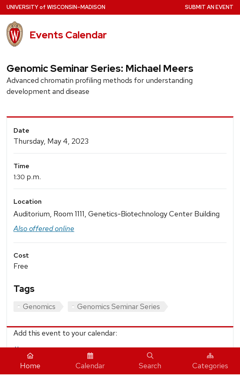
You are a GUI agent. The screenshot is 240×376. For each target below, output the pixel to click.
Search (150, 361)
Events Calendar (68, 35)
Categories (210, 361)
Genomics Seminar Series (118, 306)
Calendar (90, 361)
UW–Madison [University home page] (56, 7)
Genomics (39, 306)
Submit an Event (209, 7)
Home (30, 361)
